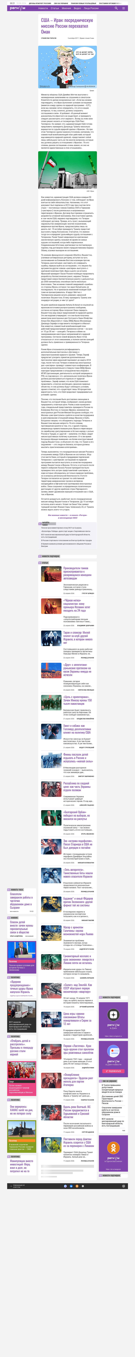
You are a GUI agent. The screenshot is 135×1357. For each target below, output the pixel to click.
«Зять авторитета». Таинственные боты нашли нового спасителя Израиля (78, 958)
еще (123, 1283)
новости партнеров (50, 556)
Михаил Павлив (88, 1005)
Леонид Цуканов (87, 658)
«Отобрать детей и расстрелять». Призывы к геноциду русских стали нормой (21, 1199)
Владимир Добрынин (85, 625)
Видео (77, 8)
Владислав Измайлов (85, 747)
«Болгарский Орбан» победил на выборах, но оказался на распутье (76, 872)
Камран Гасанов (87, 1241)
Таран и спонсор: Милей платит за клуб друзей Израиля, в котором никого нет (77, 637)
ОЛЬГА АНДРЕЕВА (16, 1088)
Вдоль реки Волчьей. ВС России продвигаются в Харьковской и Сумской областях (76, 1281)
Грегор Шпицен (88, 593)
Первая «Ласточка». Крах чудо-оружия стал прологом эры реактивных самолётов (78, 1191)
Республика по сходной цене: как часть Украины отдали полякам (76, 843)
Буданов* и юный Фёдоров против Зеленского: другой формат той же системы (78, 987)
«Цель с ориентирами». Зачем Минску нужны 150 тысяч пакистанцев (77, 728)
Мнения (66, 8)
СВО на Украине (61, 3)
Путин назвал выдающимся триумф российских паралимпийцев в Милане (21, 1241)
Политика (13, 1113)
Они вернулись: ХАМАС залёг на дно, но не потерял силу (21, 1262)
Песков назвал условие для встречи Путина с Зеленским (21, 1120)
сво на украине (109, 1233)
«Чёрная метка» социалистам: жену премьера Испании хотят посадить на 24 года (76, 605)
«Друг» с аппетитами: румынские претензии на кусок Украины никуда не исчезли (77, 698)
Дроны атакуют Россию (40, 3)
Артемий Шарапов (87, 1120)
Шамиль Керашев (87, 1091)
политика (15, 1129)
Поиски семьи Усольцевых (83, 3)
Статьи (55, 8)
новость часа (17, 1042)
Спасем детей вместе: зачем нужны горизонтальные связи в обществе (21, 1079)
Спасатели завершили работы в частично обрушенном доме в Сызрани (21, 1053)
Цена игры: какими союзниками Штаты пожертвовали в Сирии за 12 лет (77, 1160)
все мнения (29, 1088)
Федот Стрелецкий (86, 776)
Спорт (11, 1233)
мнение (14, 1070)
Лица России (91, 8)
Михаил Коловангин (86, 948)
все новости (14, 1064)
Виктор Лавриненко (86, 833)
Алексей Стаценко (87, 862)
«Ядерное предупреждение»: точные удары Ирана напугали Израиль (21, 1139)
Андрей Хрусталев (86, 1062)
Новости (43, 8)
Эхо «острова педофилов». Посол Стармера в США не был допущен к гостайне (78, 929)
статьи (45, 562)
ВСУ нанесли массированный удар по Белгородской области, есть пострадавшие (20, 1178)
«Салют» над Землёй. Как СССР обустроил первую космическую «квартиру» (77, 1101)
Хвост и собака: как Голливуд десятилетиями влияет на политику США (77, 757)
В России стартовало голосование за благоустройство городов (66, 540)
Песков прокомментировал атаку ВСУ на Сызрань (61, 528)
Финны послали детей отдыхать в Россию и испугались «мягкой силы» (78, 814)
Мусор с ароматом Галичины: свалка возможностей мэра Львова (78, 1044)
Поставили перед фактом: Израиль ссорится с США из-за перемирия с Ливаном (78, 1312)
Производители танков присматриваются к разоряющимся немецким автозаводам (77, 573)
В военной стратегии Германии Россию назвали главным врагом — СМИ (21, 1299)
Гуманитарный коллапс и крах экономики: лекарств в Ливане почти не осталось (78, 1072)
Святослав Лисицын (86, 718)
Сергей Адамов (88, 1302)
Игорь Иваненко (87, 890)
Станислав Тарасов (48, 38)
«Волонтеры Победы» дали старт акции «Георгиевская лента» (66, 531)
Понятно (118, 1338)
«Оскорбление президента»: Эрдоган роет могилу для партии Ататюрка (78, 1221)
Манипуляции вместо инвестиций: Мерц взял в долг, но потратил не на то (21, 1318)
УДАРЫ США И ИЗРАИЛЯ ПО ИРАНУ (21, 1148)
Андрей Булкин (88, 1209)
